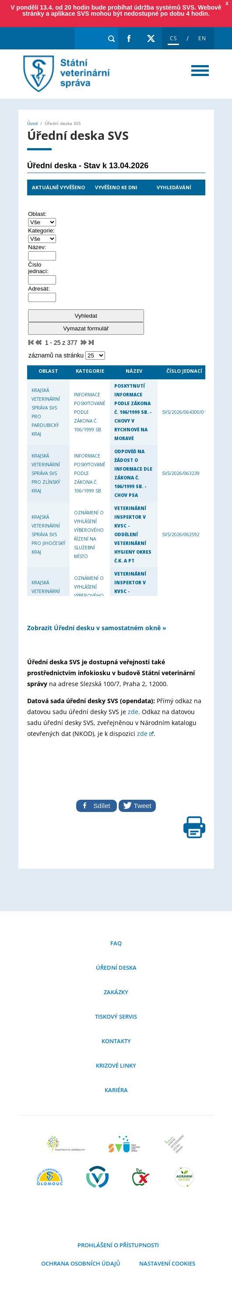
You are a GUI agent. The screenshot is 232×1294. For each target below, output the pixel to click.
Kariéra (116, 1090)
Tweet (137, 805)
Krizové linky (116, 1065)
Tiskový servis (116, 1016)
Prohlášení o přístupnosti (118, 1245)
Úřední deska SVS (64, 74)
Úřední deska (116, 967)
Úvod (32, 123)
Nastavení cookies (166, 1263)
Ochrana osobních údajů (80, 1263)
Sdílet (96, 805)
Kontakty (116, 1041)
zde (133, 712)
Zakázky (116, 992)
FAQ (116, 943)
